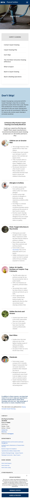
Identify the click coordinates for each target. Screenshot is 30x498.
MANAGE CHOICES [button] (15, 490)
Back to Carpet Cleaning (11, 72)
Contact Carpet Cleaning (11, 45)
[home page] (3, 2)
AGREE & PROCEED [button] (15, 495)
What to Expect (9, 67)
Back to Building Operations (13, 77)
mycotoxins (16, 249)
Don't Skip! (7, 55)
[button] (26, 475)
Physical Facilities (12, 2)
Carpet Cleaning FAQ (10, 50)
